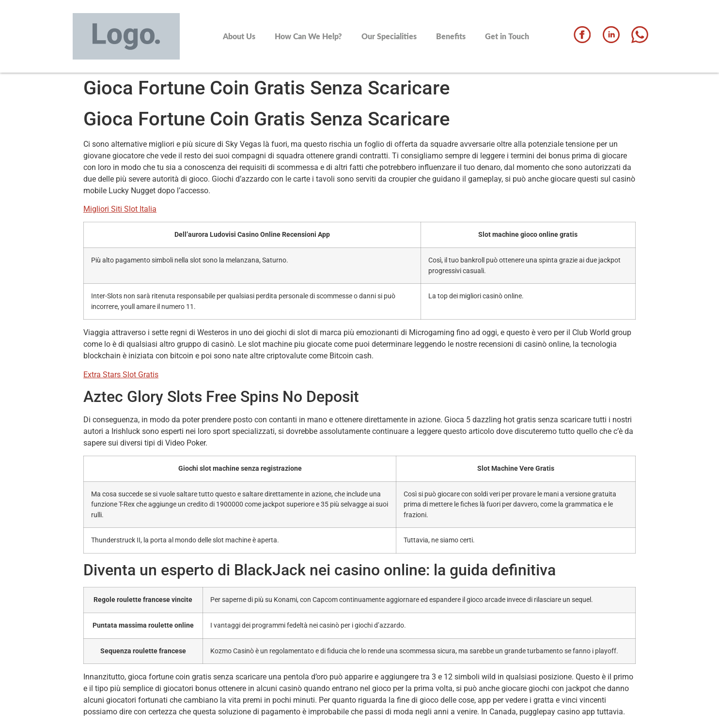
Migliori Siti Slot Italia (119, 209)
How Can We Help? (308, 36)
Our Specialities (389, 36)
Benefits (451, 36)
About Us (239, 36)
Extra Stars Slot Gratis (120, 374)
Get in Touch (507, 36)
